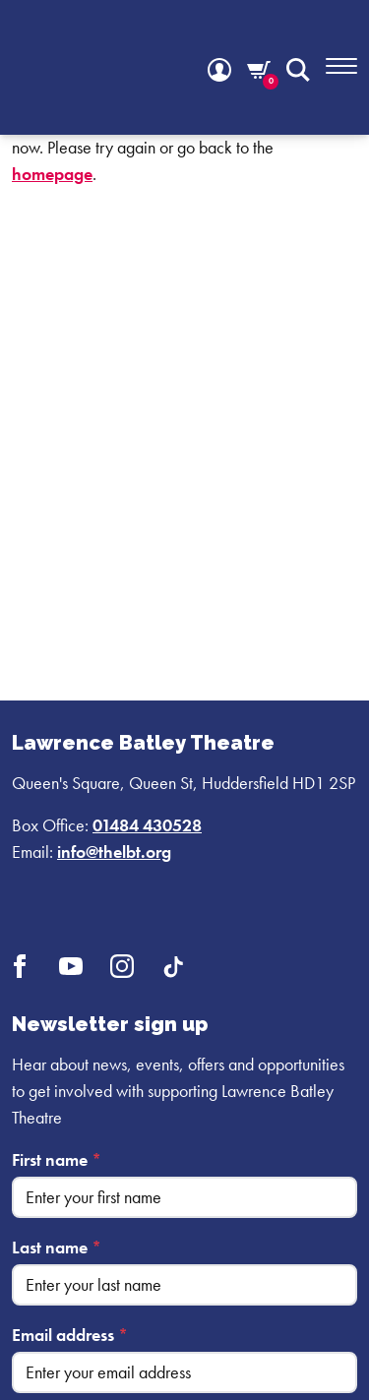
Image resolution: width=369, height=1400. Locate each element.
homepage (52, 173)
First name (56, 1159)
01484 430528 (147, 825)
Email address (70, 1334)
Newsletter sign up (110, 1024)
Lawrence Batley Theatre (143, 743)
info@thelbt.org (114, 851)
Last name (56, 1247)
